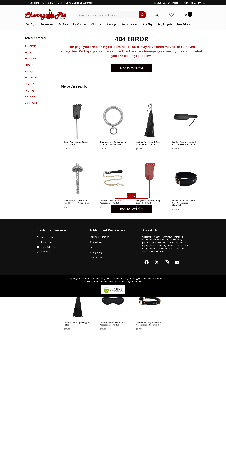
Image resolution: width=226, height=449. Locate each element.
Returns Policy (96, 393)
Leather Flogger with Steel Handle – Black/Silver (148, 143)
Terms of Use (96, 409)
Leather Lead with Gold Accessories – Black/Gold (111, 202)
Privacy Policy (96, 404)
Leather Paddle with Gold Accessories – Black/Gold (184, 143)
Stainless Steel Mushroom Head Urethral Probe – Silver (77, 202)
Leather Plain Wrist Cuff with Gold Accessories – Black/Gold (149, 264)
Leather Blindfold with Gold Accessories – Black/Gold (112, 325)
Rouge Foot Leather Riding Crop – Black (76, 143)
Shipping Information (99, 388)
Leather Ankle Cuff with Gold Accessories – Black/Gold (77, 263)
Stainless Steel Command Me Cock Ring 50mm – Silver (113, 143)
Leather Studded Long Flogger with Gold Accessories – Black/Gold (111, 264)
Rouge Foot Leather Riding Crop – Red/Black (148, 202)
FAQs (92, 398)
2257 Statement (155, 430)
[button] (146, 414)
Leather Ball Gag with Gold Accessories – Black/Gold (148, 325)
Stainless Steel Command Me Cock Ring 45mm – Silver (185, 263)
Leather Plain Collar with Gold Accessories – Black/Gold (183, 203)
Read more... (160, 403)
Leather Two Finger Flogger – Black (77, 325)
